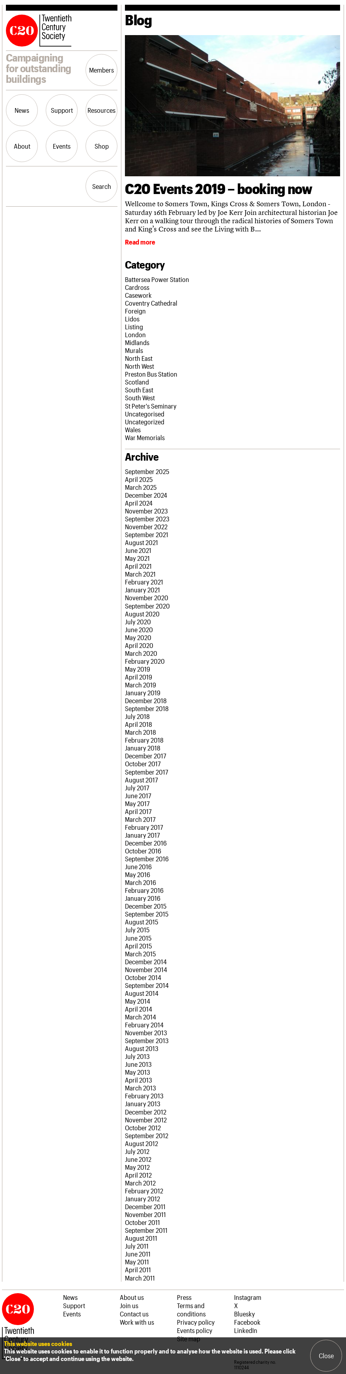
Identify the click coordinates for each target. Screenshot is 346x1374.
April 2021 (138, 566)
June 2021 (138, 550)
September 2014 (147, 985)
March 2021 (140, 574)
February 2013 (144, 1096)
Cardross (137, 287)
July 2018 (137, 716)
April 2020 (139, 645)
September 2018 (147, 708)
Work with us (137, 1322)
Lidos (132, 319)
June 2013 (138, 1064)
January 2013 (142, 1103)
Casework (138, 295)
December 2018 (146, 700)
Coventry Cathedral (151, 303)
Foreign (135, 311)
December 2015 (146, 906)
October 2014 (143, 977)
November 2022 (146, 526)
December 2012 (145, 1112)
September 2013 (147, 1040)
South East (139, 390)
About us (132, 1297)
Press (184, 1297)
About (22, 146)
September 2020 (147, 606)
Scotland (137, 382)
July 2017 (137, 788)
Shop (102, 146)
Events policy (194, 1330)
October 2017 (143, 763)
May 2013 (137, 1072)
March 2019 (140, 685)
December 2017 (145, 756)
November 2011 (145, 1214)
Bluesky (244, 1314)
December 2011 (145, 1206)
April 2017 (138, 811)
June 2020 (139, 629)
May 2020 (138, 637)
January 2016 (142, 898)
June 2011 (138, 1254)
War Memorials (145, 437)
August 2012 (141, 1143)
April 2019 (138, 677)
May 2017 (137, 803)
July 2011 (137, 1246)
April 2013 (138, 1080)
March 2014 (140, 1017)
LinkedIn (245, 1330)
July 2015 (137, 929)
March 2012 (140, 1183)
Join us (129, 1305)
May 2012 (137, 1167)
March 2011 (140, 1278)
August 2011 (141, 1238)
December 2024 (146, 495)
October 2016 (143, 851)
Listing (134, 326)
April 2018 (138, 724)
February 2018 (144, 740)
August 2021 (141, 542)
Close (326, 1355)
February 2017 (144, 827)
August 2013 (141, 1048)
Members (101, 70)
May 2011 (137, 1262)
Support (62, 110)
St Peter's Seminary (151, 406)
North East (139, 358)
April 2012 (138, 1175)
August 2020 (142, 614)
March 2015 (140, 954)
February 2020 (145, 661)
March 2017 (140, 819)
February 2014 (144, 1025)
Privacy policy (196, 1322)
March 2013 (140, 1088)
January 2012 (142, 1198)
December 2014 (146, 961)
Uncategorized (144, 422)
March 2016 (140, 882)
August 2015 (141, 922)
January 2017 (142, 835)
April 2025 (139, 479)
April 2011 (138, 1269)
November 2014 (146, 969)
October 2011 (142, 1222)
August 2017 (141, 780)
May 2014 (137, 1001)
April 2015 (138, 946)
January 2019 (142, 692)
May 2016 (137, 874)
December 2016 (146, 843)
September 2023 (147, 519)
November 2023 (146, 511)
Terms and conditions (191, 1309)
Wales (133, 429)
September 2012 (146, 1135)
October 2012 (143, 1127)
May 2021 (137, 558)
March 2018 (140, 732)
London (135, 334)
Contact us (134, 1314)
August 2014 (141, 993)
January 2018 (142, 748)
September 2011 (146, 1230)
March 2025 (141, 487)
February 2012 (144, 1191)
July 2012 (137, 1151)
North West (139, 366)
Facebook (247, 1322)
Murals (134, 350)
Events (62, 146)
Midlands (137, 342)
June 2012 (138, 1159)
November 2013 (146, 1032)
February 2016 (144, 890)
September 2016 (147, 858)
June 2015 (138, 938)
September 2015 (147, 914)
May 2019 (137, 669)
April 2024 (139, 503)
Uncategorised (144, 414)
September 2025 (147, 471)
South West (140, 397)
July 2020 (138, 621)
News (22, 110)
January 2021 (142, 590)
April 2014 (138, 1009)
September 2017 (146, 772)
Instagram (247, 1297)
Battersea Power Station (157, 279)
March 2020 (141, 653)
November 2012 (146, 1120)
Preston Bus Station (151, 374)
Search (101, 186)
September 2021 (146, 534)
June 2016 (138, 866)
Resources (101, 110)
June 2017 (138, 795)
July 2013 (137, 1056)
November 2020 (146, 597)
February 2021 (144, 582)
